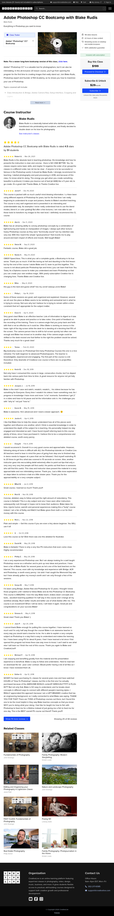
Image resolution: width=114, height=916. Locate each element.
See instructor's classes (29, 133)
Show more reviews (17, 719)
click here (62, 61)
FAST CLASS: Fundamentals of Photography (17, 820)
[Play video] (57, 43)
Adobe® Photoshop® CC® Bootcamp (17, 42)
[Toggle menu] (110, 8)
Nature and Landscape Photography (57, 786)
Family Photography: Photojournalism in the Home (59, 852)
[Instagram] (41, 899)
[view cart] (84, 2)
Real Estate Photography (14, 851)
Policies (57, 913)
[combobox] (70, 8)
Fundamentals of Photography (17, 754)
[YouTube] (31, 899)
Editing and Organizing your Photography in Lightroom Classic (18, 788)
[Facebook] (36, 899)
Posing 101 (46, 818)
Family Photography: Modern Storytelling (54, 756)
